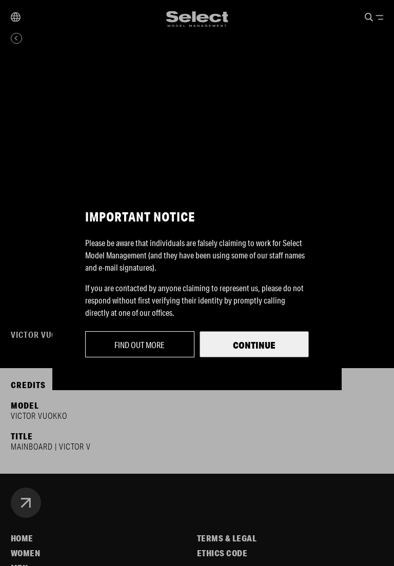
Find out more (139, 344)
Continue (254, 345)
